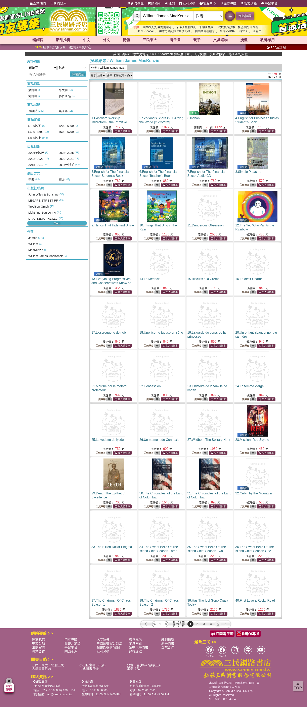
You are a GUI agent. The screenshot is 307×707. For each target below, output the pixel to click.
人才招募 (103, 639)
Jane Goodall (145, 31)
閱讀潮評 (70, 651)
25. (107, 439)
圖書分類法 (72, 643)
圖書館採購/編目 (108, 647)
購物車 (154, 3)
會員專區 (135, 3)
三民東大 (150, 40)
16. (249, 279)
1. (110, 122)
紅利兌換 (187, 3)
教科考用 (267, 40)
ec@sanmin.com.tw (59, 694)
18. (161, 332)
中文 (86, 40)
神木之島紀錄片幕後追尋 (174, 31)
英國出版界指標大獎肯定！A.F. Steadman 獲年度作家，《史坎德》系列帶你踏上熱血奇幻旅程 (241, 54)
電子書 (175, 40)
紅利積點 (167, 639)
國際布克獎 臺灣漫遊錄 (157, 27)
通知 (170, 3)
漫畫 (244, 40)
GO (229, 15)
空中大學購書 (138, 647)
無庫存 (100, 131)
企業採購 (38, 3)
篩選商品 (78, 74)
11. (205, 225)
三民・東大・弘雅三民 (48, 665)
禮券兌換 (135, 639)
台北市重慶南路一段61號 (145, 686)
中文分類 (38, 643)
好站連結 (135, 651)
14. (150, 279)
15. (203, 279)
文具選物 (220, 40)
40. (255, 600)
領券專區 (228, 3)
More (57, 223)
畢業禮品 (133, 668)
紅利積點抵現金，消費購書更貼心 (63, 47)
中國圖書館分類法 (109, 643)
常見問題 (135, 643)
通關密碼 (38, 647)
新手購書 (167, 643)
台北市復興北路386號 (46, 686)
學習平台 (269, 3)
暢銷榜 (37, 40)
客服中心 (208, 3)
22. (150, 386)
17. (109, 332)
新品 (63, 40)
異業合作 (38, 651)
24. (249, 386)
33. (111, 547)
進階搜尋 (244, 16)
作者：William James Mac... (108, 67)
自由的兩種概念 (205, 31)
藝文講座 (248, 3)
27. (208, 439)
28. (252, 439)
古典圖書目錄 (89, 668)
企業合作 (167, 647)
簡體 (126, 40)
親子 (197, 40)
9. (112, 225)
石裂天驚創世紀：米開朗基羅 (195, 27)
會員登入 (58, 3)
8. (248, 171)
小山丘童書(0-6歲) (92, 665)
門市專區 (70, 639)
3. (193, 118)
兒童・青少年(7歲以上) (143, 665)
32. (253, 493)
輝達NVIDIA (227, 31)
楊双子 (243, 31)
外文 (106, 40)
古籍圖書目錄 (41, 668)
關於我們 (38, 639)
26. (160, 439)
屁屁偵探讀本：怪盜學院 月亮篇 (238, 27)
